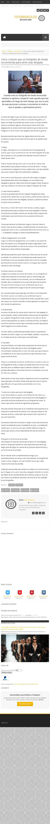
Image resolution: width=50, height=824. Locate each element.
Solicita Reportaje (28, 6)
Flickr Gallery (15, 2)
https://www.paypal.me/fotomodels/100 (25, 684)
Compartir (16, 490)
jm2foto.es (18, 51)
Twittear (5, 490)
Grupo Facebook (37, 2)
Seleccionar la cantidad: (8, 670)
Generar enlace (7, 672)
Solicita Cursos (40, 6)
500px (7, 2)
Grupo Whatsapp (26, 2)
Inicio (2, 2)
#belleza (10, 51)
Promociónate (5, 6)
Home (4, 51)
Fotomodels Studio (16, 6)
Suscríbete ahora (25, 704)
